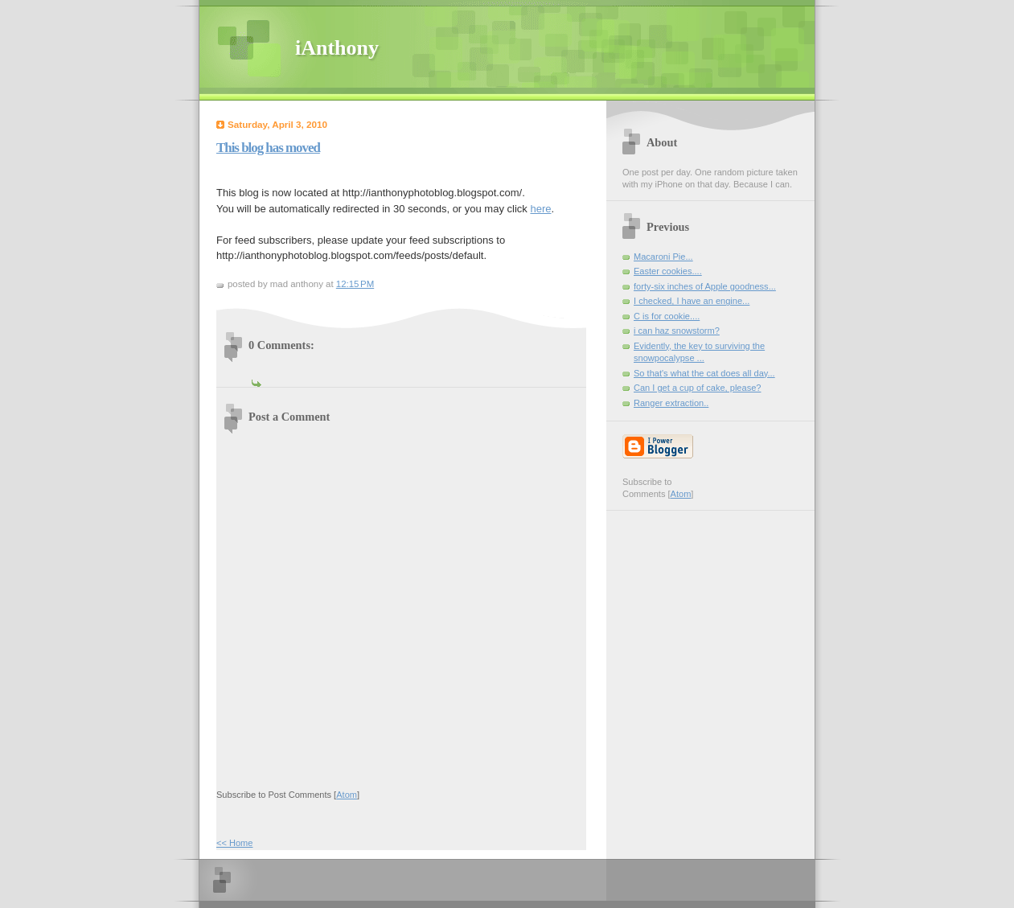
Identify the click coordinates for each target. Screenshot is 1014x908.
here (540, 209)
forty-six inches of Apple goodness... (705, 286)
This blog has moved (268, 147)
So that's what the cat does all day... (704, 373)
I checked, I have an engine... (691, 301)
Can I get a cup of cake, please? (697, 387)
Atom (346, 794)
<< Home (234, 843)
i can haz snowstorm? (677, 330)
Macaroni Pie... (663, 256)
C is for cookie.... (667, 316)
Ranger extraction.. (671, 403)
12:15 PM (355, 284)
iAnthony (337, 48)
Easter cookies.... (668, 271)
